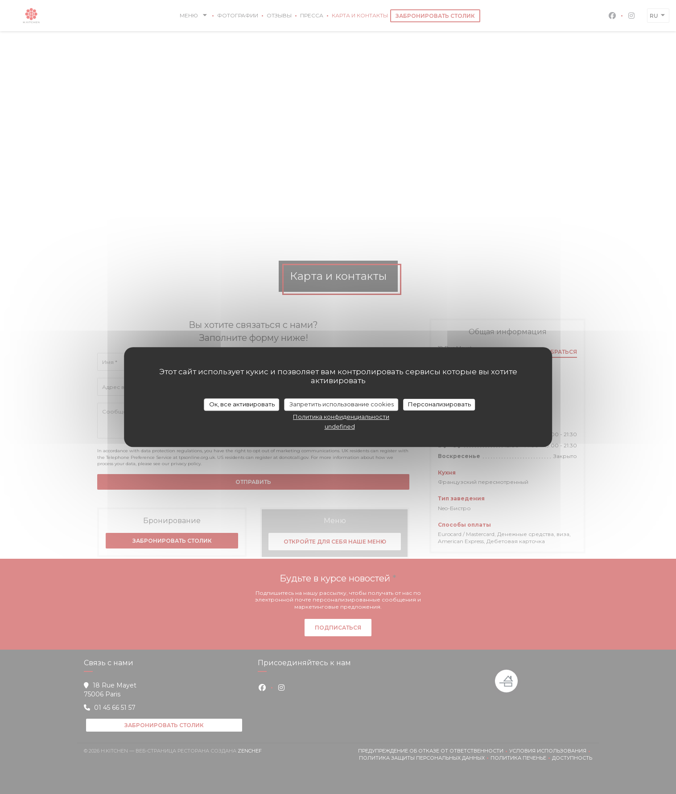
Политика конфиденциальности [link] (341, 416)
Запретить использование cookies (341, 404)
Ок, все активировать (242, 404)
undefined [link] (340, 426)
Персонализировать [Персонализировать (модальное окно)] (439, 404)
